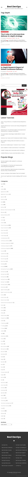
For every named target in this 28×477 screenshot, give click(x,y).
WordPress (25, 475)
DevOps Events (4, 274)
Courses (2, 251)
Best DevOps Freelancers (21, 450)
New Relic (3, 361)
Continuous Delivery (6, 65)
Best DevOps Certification (7, 447)
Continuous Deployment (6, 243)
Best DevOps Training (20, 455)
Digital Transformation (5, 292)
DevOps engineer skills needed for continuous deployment (11, 161)
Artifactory (3, 199)
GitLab (2, 310)
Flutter (2, 305)
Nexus (2, 367)
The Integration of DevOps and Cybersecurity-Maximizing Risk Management (12, 166)
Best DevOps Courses (7, 450)
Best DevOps (14, 6)
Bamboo (2, 207)
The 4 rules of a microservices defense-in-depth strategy (12, 35)
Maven (2, 343)
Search (24, 85)
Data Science (3, 256)
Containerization (4, 238)
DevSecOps (3, 287)
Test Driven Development (6, 403)
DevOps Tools (4, 282)
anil (18, 38)
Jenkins (2, 331)
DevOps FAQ (4, 445)
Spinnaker (3, 392)
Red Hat (2, 377)
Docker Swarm (4, 297)
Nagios (2, 359)
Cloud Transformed (5, 227)
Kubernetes (3, 336)
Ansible (2, 189)
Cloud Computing (4, 225)
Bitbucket (3, 212)
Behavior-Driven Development (7, 209)
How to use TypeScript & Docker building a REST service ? (14, 176)
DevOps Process (4, 279)
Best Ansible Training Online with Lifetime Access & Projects (12, 141)
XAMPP (2, 416)
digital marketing (4, 289)
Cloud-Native (3, 233)
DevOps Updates (4, 284)
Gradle (2, 320)
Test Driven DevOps (5, 405)
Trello (2, 408)
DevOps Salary (5, 452)
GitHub (2, 307)
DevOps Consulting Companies (21, 447)
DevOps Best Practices (5, 269)
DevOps (2, 266)
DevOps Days (3, 271)
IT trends (2, 328)
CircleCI (2, 222)
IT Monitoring (3, 323)
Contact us (18, 465)
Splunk (2, 395)
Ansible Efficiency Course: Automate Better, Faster (12, 153)
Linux (2, 341)
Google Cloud (3, 318)
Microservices (3, 349)
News (2, 364)
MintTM (16, 473)
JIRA (1, 333)
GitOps (2, 313)
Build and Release (4, 215)
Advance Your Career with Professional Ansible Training (13, 138)
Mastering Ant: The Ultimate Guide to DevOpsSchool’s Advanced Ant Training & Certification (13, 130)
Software (3, 387)
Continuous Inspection (5, 245)
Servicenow (3, 382)
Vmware (2, 410)
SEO (1, 380)
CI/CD (2, 220)
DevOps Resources (6, 463)
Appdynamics (4, 191)
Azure (2, 204)
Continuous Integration (5, 248)
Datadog (2, 264)
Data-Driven (3, 261)
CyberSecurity (4, 253)
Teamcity (3, 398)
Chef (2, 217)
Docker (2, 294)
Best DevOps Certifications (21, 463)
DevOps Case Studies (21, 445)
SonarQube (3, 390)
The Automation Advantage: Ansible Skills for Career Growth (13, 134)
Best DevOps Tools (6, 457)
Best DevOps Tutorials (21, 460)
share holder (3, 385)
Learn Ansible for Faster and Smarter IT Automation (13, 147)
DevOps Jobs (19, 457)
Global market (4, 315)
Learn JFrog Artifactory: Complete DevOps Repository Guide (13, 122)
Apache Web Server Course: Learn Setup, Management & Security (13, 126)
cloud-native (3, 230)
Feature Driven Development (7, 302)
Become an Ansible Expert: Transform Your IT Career (13, 145)
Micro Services (5, 31)
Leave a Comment (6, 44)
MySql (2, 356)
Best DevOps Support (21, 452)
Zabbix (2, 418)
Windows (3, 413)
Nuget (2, 369)
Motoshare (3, 354)
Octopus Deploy (4, 372)
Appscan (2, 196)
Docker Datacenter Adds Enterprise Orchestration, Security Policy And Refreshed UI (13, 170)
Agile (2, 184)
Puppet (2, 374)
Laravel (2, 338)
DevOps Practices (6, 460)
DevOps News (3, 276)
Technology (3, 400)
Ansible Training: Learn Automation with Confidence (13, 150)
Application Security (5, 194)
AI (1, 186)
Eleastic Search (4, 300)
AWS (2, 202)
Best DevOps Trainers (6, 455)
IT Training (3, 325)
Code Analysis (4, 235)
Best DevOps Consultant (7, 465)
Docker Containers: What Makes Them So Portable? (13, 173)
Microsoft (3, 351)
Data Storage (3, 258)
